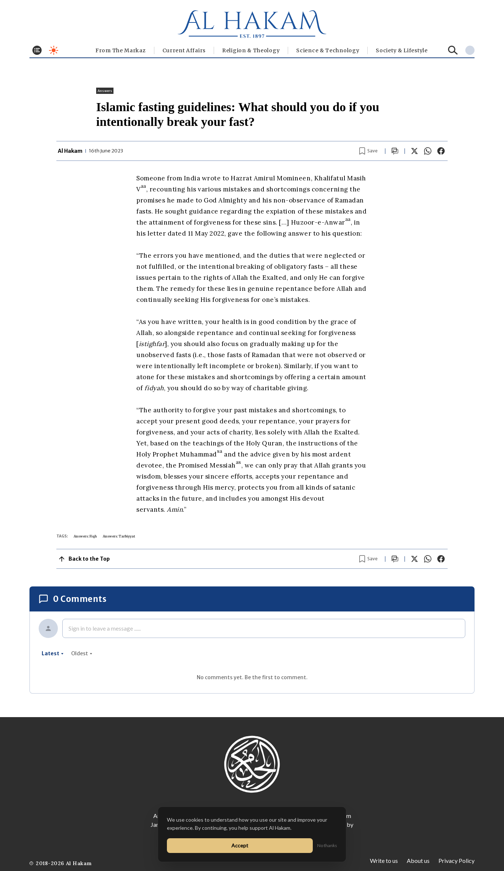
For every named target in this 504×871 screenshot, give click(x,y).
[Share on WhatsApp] (427, 151)
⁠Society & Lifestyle (401, 50)
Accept (239, 845)
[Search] (453, 50)
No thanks (327, 845)
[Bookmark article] (368, 151)
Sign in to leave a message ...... (105, 628)
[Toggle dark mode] (53, 50)
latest (53, 653)
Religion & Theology (251, 50)
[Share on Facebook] (441, 151)
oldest (81, 653)
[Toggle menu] (37, 50)
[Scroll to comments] (395, 151)
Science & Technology (327, 50)
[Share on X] (414, 151)
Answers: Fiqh (85, 536)
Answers (105, 91)
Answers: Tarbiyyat (119, 536)
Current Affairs (184, 50)
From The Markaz (120, 50)
